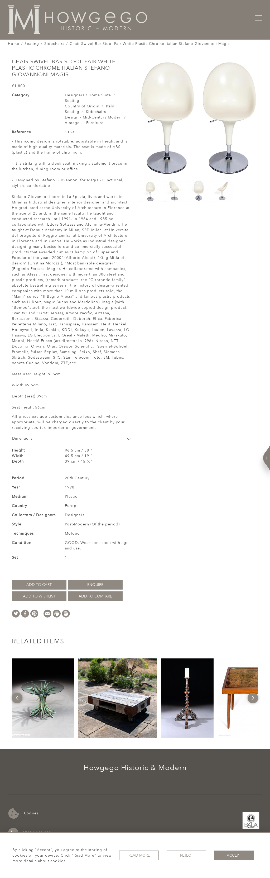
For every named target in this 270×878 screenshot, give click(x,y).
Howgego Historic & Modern (135, 768)
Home (13, 43)
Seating (32, 43)
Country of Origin (82, 106)
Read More (139, 855)
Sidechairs (54, 43)
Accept (234, 855)
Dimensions (71, 438)
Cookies (23, 813)
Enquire (95, 584)
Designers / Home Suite (88, 95)
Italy (110, 106)
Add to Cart (39, 584)
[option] (43, 698)
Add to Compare (95, 596)
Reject (186, 855)
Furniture (95, 122)
